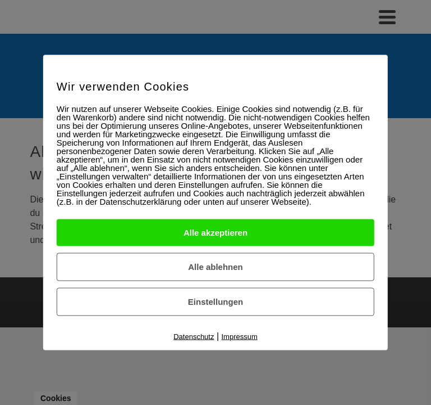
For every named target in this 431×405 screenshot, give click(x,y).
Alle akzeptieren (215, 232)
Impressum (240, 336)
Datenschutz (193, 336)
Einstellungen (215, 302)
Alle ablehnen (215, 267)
